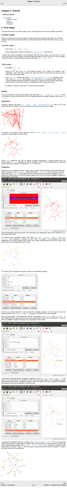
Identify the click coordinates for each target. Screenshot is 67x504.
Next (64, 3)
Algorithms (9, 22)
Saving (8, 20)
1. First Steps (7, 17)
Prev (2, 3)
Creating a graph (11, 19)
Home (33, 485)
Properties (9, 24)
